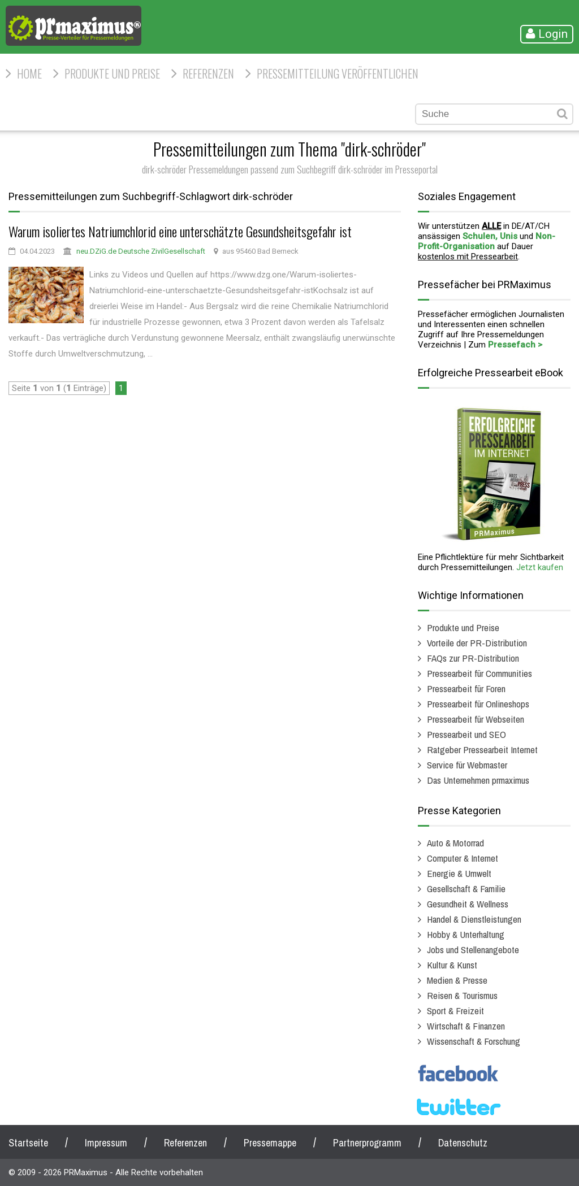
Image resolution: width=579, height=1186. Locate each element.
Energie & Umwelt (459, 873)
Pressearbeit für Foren (466, 688)
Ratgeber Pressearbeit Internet (482, 749)
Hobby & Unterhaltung (465, 934)
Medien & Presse (457, 980)
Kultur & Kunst (452, 964)
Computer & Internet (462, 858)
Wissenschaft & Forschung (473, 1041)
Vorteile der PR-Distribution (477, 642)
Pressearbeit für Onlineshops (478, 703)
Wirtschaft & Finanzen (466, 1025)
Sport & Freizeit (455, 1010)
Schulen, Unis (490, 236)
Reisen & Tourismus (462, 995)
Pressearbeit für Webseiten (475, 719)
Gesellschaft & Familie (466, 888)
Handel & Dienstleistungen (474, 919)
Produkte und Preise (112, 73)
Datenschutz (462, 1143)
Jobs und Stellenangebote (473, 949)
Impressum (106, 1143)
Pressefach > (515, 345)
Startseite (28, 1143)
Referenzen (208, 73)
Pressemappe (270, 1143)
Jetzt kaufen (539, 567)
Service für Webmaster (467, 764)
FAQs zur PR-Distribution (473, 657)
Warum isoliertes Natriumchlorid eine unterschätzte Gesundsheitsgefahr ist (180, 231)
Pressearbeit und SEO (466, 734)
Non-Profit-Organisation (486, 241)
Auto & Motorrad (455, 842)
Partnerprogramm (367, 1143)
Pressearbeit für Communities (479, 673)
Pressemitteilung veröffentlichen (337, 73)
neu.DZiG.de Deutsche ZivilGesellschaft (140, 251)
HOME (29, 73)
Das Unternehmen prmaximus (478, 780)
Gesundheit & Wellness (467, 903)
